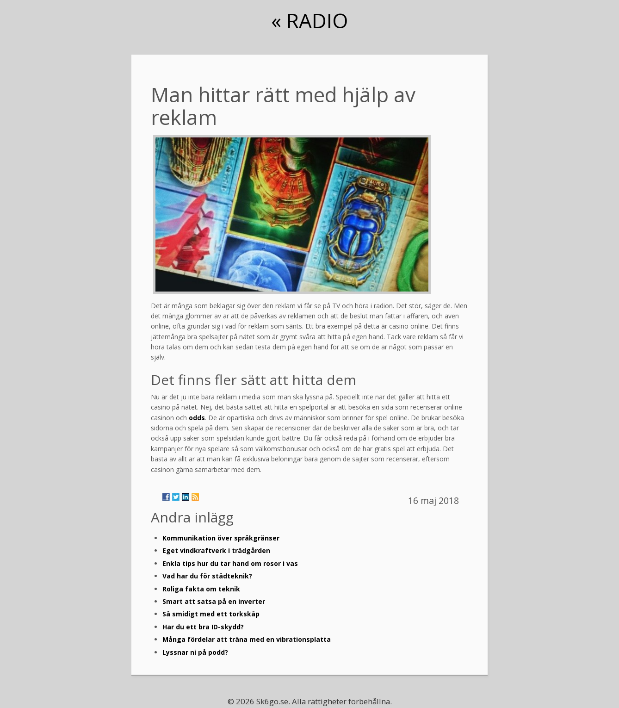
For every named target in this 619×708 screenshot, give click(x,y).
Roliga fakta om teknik (201, 588)
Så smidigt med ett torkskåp (211, 613)
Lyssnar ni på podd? (195, 652)
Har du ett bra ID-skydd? (203, 626)
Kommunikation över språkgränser (220, 538)
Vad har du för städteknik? (207, 575)
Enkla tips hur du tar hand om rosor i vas (230, 563)
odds (197, 417)
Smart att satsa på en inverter (213, 601)
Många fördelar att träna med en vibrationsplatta (246, 639)
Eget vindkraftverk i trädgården (216, 550)
